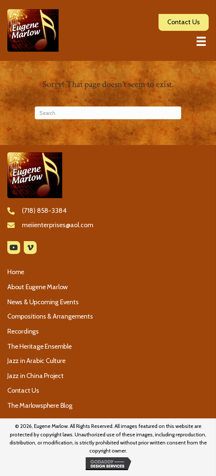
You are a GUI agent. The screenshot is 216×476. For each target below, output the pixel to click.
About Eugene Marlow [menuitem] (37, 287)
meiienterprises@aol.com (57, 225)
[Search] (108, 112)
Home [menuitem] (15, 272)
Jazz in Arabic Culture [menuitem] (36, 361)
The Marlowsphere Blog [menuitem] (39, 405)
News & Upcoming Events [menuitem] (43, 302)
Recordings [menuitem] (23, 331)
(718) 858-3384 (44, 211)
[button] (13, 247)
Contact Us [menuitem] (23, 390)
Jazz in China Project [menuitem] (35, 376)
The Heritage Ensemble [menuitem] (39, 346)
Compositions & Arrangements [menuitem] (50, 316)
